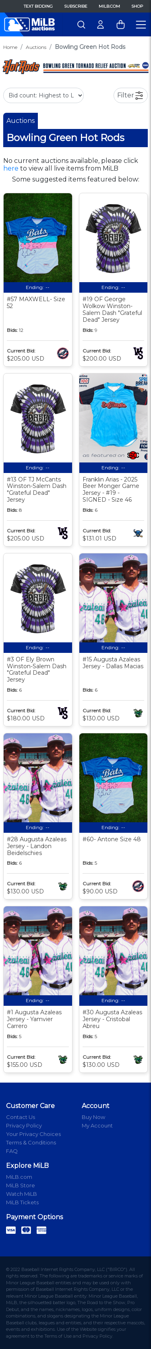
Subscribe (75, 6)
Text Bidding (38, 6)
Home (10, 47)
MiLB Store (20, 1185)
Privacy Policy (24, 1125)
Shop (137, 6)
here (11, 168)
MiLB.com (109, 6)
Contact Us (20, 1117)
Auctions (36, 47)
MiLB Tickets (22, 1202)
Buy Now (93, 1117)
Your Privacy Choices (33, 1134)
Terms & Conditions (31, 1142)
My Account (97, 1125)
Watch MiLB (21, 1194)
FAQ (12, 1151)
